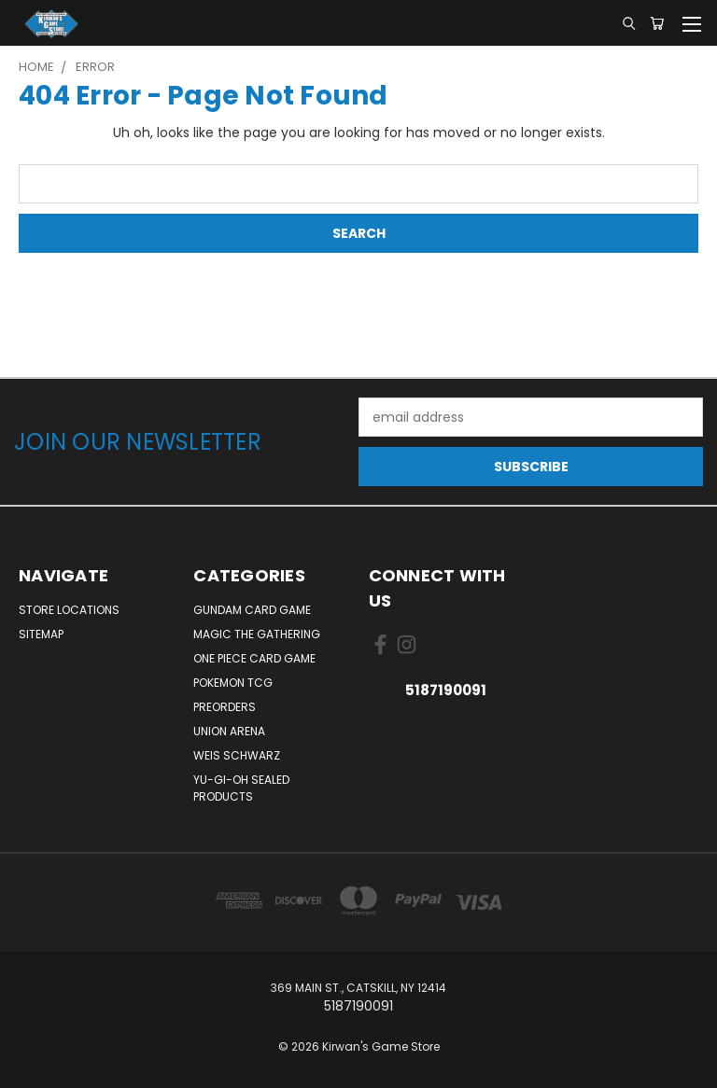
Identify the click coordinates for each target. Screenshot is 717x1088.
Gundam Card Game (252, 610)
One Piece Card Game (254, 658)
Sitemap (41, 634)
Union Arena (229, 731)
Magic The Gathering (256, 634)
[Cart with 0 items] (657, 23)
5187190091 (445, 690)
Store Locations (69, 610)
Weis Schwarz (236, 755)
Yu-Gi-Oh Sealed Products (241, 788)
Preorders (224, 707)
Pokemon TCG (233, 682)
